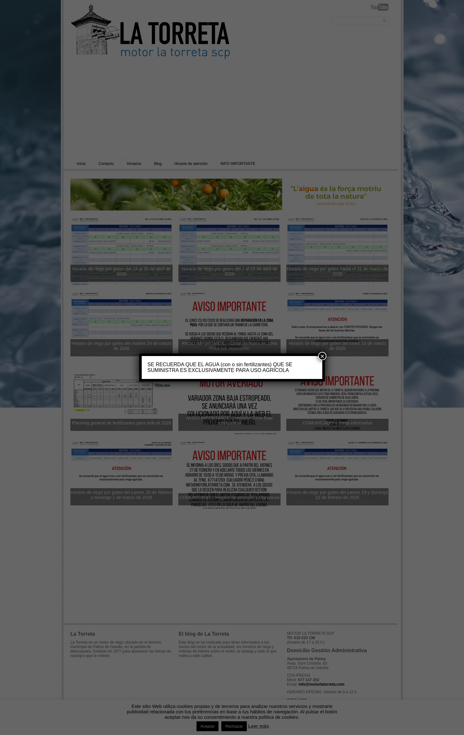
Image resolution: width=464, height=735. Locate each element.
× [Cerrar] (322, 356)
